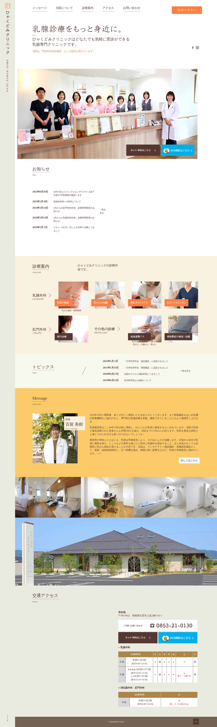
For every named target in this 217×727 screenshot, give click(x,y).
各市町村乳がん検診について (136, 380)
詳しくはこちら (189, 460)
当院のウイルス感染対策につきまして (141, 374)
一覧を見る (101, 211)
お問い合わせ (131, 7)
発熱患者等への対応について (69, 201)
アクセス (108, 7)
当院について (64, 7)
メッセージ (39, 7)
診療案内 (87, 7)
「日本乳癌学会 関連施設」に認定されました (146, 367)
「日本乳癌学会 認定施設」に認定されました (146, 361)
